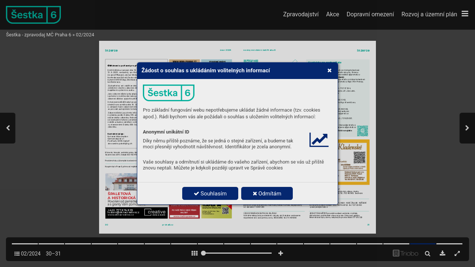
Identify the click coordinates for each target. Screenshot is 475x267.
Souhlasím (210, 193)
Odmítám (267, 193)
